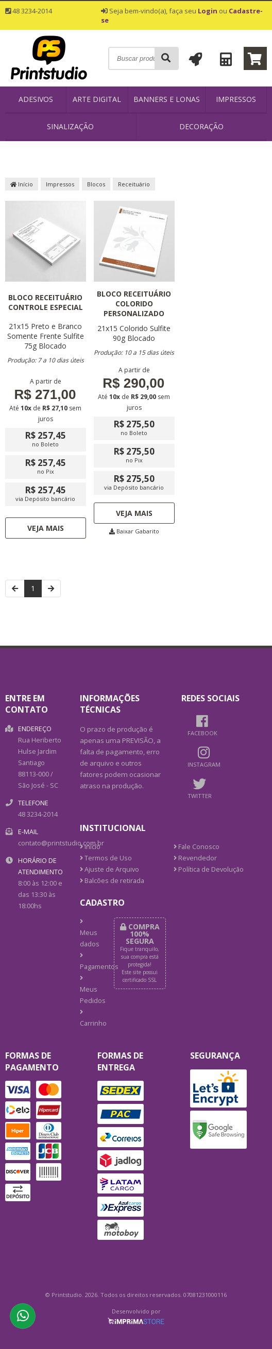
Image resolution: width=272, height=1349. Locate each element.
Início (21, 184)
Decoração (201, 126)
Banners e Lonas (166, 99)
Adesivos (36, 99)
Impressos (236, 99)
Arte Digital (97, 99)
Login (207, 10)
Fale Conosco (196, 846)
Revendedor (195, 858)
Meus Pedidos (89, 990)
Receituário (134, 184)
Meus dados (89, 933)
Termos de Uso (106, 858)
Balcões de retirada (112, 880)
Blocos (96, 184)
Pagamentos (89, 962)
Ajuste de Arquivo (109, 869)
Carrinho (89, 1018)
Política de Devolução (209, 869)
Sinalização (70, 126)
